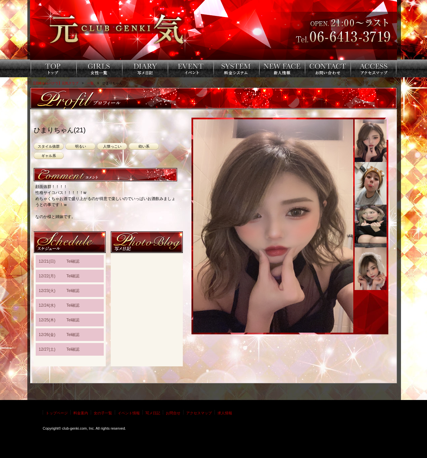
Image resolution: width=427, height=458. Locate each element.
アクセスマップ (199, 413)
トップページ (57, 413)
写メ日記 (152, 413)
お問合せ (173, 413)
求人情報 (225, 413)
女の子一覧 (103, 413)
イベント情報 (129, 413)
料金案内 (80, 413)
